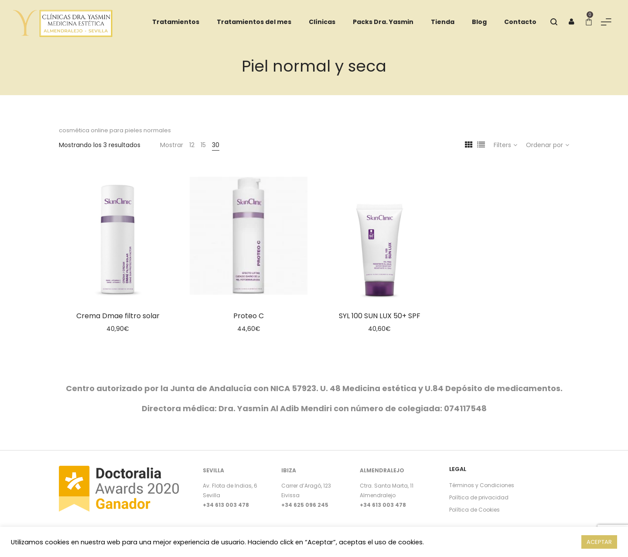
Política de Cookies (474, 509)
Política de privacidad (479, 497)
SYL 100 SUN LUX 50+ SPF (379, 316)
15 (203, 145)
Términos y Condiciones (481, 485)
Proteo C (248, 316)
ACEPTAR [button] (599, 542)
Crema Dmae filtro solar (118, 316)
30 (215, 145)
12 (192, 145)
